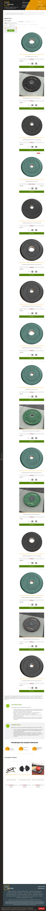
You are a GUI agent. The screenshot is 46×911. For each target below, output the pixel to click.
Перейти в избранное (34, 24)
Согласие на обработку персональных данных (28, 904)
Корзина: (42, 8)
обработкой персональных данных (18, 909)
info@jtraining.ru (25, 5)
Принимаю (41, 908)
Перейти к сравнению (24, 24)
